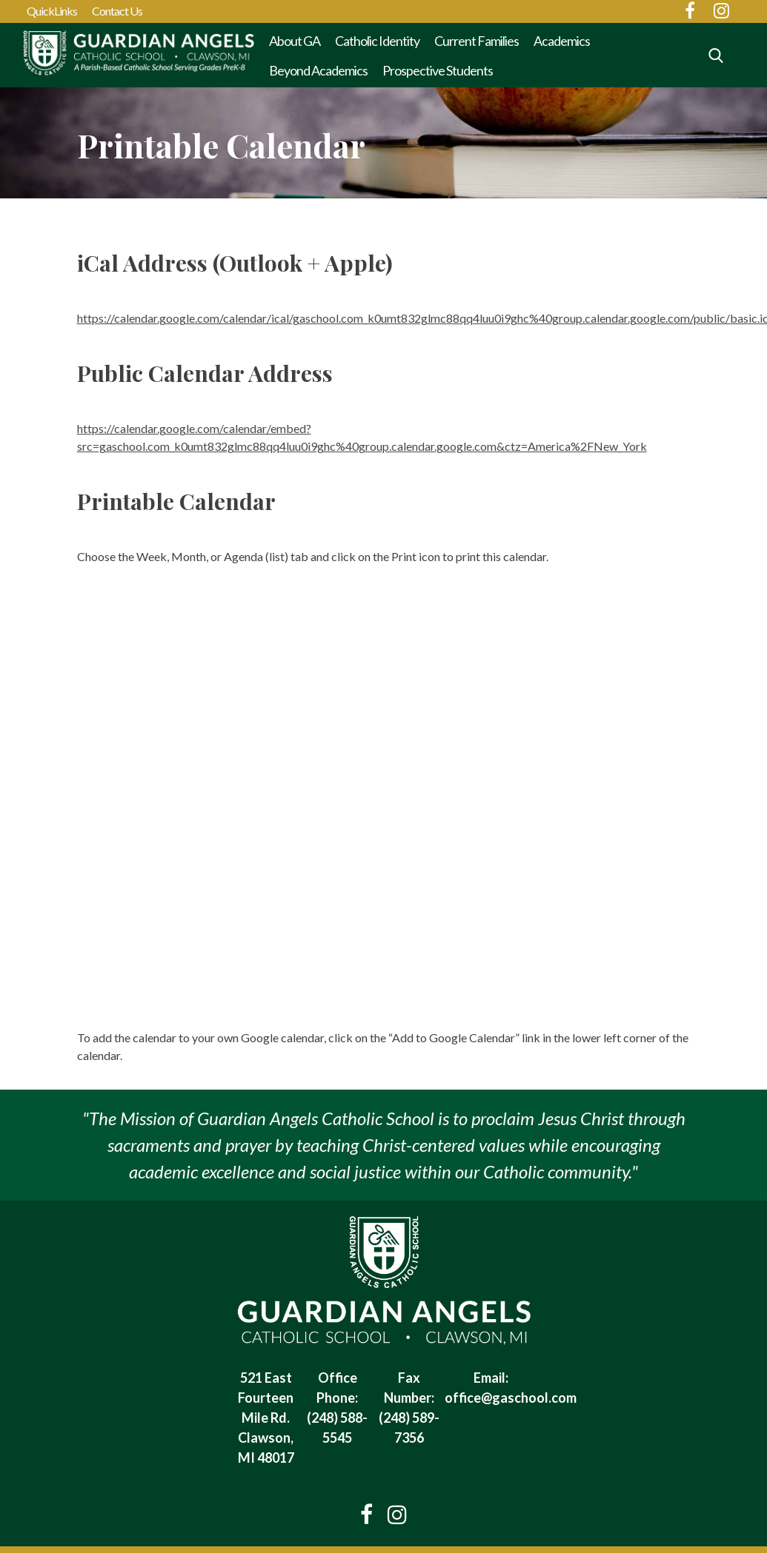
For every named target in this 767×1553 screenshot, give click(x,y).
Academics (562, 41)
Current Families (476, 41)
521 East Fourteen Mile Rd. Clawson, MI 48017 (266, 1417)
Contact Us (117, 11)
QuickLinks (52, 11)
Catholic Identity (377, 41)
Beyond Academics (318, 70)
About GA (294, 41)
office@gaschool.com (511, 1397)
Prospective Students (437, 70)
